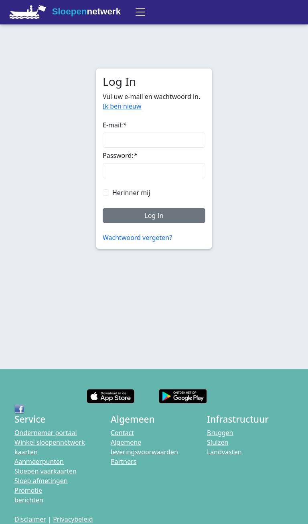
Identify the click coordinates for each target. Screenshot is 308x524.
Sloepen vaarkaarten (45, 471)
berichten (28, 500)
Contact (122, 432)
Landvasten (224, 451)
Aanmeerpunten (39, 461)
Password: (120, 155)
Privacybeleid (73, 519)
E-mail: (114, 125)
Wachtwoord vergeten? (137, 237)
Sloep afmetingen (41, 480)
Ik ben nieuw (122, 106)
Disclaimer (30, 519)
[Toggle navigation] (140, 12)
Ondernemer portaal (45, 432)
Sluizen (217, 442)
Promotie (28, 490)
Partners (123, 461)
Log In (153, 215)
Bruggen (220, 432)
